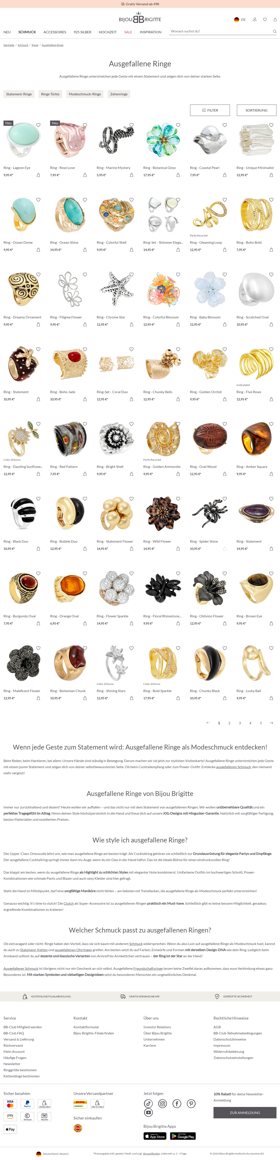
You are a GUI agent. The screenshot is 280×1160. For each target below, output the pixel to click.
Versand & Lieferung (19, 1039)
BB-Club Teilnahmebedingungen (238, 1033)
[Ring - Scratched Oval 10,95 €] (256, 300)
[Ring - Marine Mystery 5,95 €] (117, 150)
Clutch (69, 903)
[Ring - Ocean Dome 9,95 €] (24, 225)
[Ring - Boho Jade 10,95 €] (70, 375)
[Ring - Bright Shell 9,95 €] (117, 449)
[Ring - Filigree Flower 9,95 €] (70, 300)
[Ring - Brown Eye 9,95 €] (256, 599)
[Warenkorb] (275, 19)
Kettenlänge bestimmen (22, 1076)
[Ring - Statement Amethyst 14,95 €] (256, 524)
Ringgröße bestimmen (20, 1070)
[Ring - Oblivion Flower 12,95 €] (210, 599)
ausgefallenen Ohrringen (73, 950)
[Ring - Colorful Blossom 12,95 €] (163, 300)
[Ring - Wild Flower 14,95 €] (163, 524)
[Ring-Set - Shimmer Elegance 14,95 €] (163, 225)
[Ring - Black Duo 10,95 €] (24, 524)
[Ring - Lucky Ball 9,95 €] (256, 674)
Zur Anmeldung (245, 1112)
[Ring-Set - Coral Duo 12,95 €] (117, 375)
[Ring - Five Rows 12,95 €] (256, 375)
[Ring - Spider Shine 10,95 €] (210, 524)
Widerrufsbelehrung (229, 1051)
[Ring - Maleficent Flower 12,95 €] (24, 674)
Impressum (222, 1045)
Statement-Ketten (34, 950)
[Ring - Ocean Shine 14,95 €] (70, 225)
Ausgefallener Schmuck (21, 968)
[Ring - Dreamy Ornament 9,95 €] (24, 300)
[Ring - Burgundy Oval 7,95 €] (24, 599)
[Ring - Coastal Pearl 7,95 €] (210, 150)
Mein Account (14, 1051)
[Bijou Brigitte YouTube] (148, 1112)
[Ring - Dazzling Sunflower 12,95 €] (24, 449)
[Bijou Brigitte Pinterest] (191, 1103)
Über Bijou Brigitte (158, 1033)
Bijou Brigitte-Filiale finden (94, 1033)
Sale (128, 32)
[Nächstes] (271, 723)
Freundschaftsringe (148, 968)
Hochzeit (108, 32)
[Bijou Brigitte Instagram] (163, 1103)
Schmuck (27, 32)
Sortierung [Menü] (257, 110)
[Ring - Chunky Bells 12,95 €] (163, 375)
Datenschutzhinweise (230, 1039)
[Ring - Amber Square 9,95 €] (256, 449)
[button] (254, 19)
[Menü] (210, 110)
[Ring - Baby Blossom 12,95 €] (210, 300)
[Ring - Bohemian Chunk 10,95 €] (70, 674)
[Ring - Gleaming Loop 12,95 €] (210, 225)
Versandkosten (151, 1153)
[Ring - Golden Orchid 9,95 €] (210, 375)
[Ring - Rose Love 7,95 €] (70, 150)
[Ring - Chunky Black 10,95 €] (210, 674)
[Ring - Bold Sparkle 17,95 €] (163, 674)
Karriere (150, 1045)
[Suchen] (275, 31)
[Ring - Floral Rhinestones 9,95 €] (163, 599)
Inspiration (150, 32)
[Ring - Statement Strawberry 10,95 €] (24, 375)
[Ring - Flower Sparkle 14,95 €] (117, 599)
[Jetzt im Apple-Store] (155, 1135)
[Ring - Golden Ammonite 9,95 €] (163, 449)
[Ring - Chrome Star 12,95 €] (117, 300)
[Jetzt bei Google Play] (183, 1135)
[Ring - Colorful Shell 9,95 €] (117, 225)
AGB (217, 1027)
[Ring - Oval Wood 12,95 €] (210, 449)
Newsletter (12, 1064)
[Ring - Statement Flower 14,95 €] (117, 524)
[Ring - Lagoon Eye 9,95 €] (24, 150)
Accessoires (55, 32)
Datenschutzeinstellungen (233, 1058)
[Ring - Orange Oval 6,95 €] (70, 599)
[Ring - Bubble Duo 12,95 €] (70, 524)
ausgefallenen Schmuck (233, 767)
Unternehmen (154, 1039)
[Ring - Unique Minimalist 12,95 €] (256, 150)
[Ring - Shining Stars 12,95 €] (117, 674)
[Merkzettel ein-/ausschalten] (38, 125)
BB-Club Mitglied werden (23, 1027)
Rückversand (13, 1045)
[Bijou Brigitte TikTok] (148, 1103)
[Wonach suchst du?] (222, 31)
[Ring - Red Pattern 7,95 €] (70, 449)
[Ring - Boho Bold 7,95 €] (256, 225)
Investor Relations (157, 1027)
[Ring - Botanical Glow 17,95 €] (163, 150)
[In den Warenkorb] (38, 175)
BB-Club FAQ (14, 1033)
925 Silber (82, 32)
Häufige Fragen (15, 1057)
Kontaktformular (86, 1027)
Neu (7, 32)
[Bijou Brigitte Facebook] (177, 1103)
